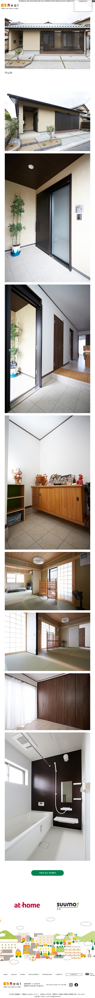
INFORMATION (58, 1)
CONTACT (83, 1)
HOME (21, 1)
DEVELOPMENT (45, 1)
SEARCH (27, 1)
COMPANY (69, 1)
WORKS (34, 1)
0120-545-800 (92, 974)
